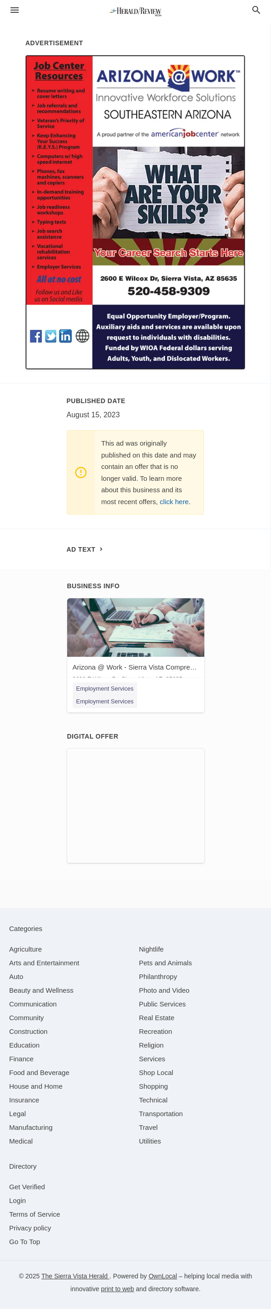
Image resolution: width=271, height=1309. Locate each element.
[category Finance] (21, 1059)
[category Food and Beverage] (39, 1072)
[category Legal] (17, 1113)
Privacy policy (30, 1228)
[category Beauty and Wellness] (41, 990)
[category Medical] (21, 1141)
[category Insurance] (24, 1100)
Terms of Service (34, 1214)
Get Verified (27, 1187)
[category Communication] (33, 1004)
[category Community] (26, 1018)
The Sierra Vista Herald (75, 1276)
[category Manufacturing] (31, 1127)
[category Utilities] (150, 1141)
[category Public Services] (162, 1004)
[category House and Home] (36, 1086)
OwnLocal (163, 1276)
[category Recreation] (155, 1031)
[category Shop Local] (156, 1072)
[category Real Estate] (157, 1018)
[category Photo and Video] (164, 990)
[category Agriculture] (25, 949)
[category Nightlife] (151, 949)
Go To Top (24, 1241)
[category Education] (24, 1045)
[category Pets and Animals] (165, 963)
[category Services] (152, 1059)
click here (174, 502)
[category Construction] (28, 1031)
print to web (117, 1289)
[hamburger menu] (14, 10)
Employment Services (105, 688)
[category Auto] (16, 976)
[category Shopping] (153, 1086)
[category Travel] (148, 1127)
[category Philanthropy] (158, 976)
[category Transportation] (161, 1113)
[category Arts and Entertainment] (44, 963)
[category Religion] (151, 1045)
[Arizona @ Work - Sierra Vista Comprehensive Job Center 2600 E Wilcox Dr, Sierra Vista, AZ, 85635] (136, 642)
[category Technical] (153, 1100)
